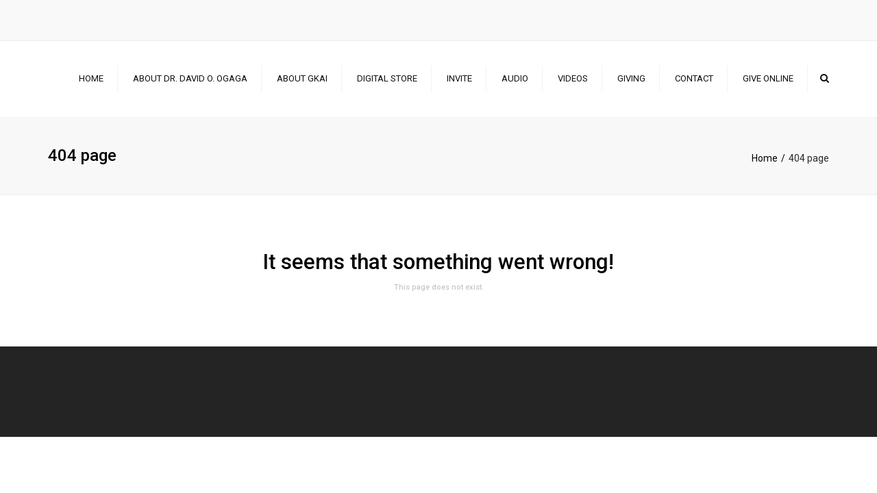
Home (91, 78)
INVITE (459, 78)
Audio (515, 78)
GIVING (631, 78)
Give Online (768, 78)
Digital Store (387, 78)
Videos (573, 78)
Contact (694, 78)
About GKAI (302, 78)
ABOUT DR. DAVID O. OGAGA (190, 78)
